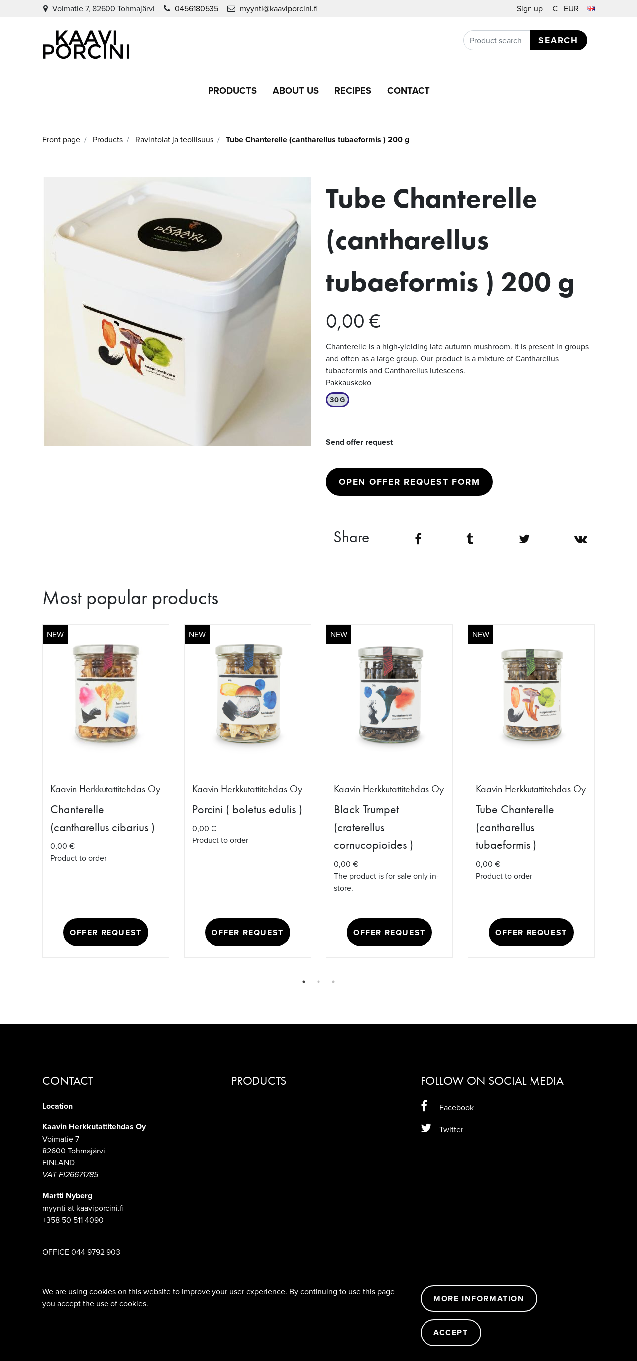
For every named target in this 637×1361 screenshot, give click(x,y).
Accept (450, 1332)
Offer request (106, 932)
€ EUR (573, 8)
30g (337, 399)
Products (232, 90)
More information (479, 1298)
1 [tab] (304, 982)
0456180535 (196, 8)
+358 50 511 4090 (73, 1219)
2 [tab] (318, 982)
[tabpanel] (105, 791)
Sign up (531, 8)
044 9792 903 (95, 1251)
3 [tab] (333, 982)
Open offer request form (409, 481)
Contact (408, 90)
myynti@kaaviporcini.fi (279, 8)
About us (295, 90)
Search (558, 40)
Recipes (352, 90)
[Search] (525, 40)
